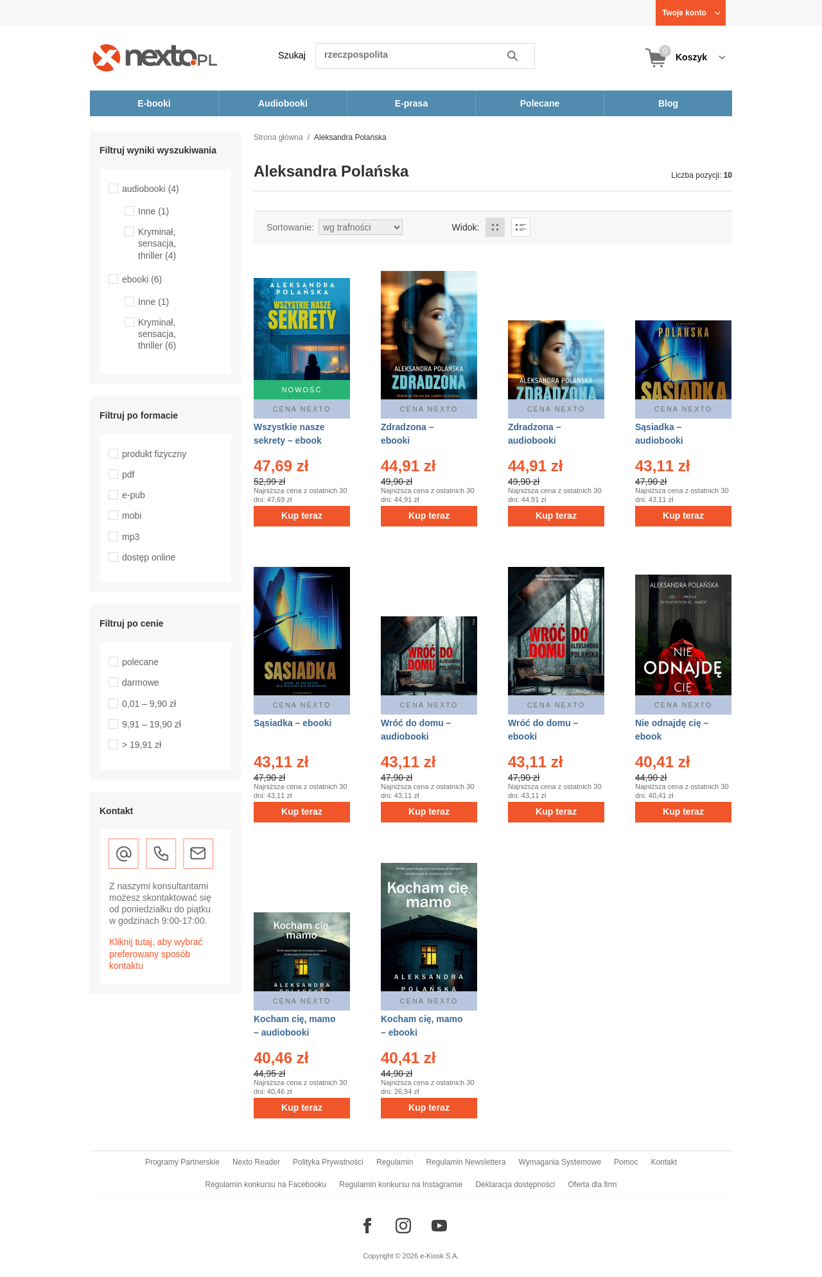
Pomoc (626, 1162)
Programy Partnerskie (182, 1162)
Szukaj (292, 55)
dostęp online (148, 557)
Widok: (466, 227)
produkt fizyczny (154, 454)
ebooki (142, 279)
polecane (140, 662)
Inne (153, 211)
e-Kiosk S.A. (439, 1256)
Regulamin (394, 1162)
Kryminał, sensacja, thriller (157, 243)
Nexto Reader (256, 1162)
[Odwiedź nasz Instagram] (403, 1225)
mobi (131, 515)
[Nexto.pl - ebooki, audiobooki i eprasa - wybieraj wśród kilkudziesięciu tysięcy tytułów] (155, 57)
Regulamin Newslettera (465, 1162)
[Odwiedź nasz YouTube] (439, 1225)
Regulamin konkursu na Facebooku (266, 1184)
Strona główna (278, 137)
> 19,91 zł (141, 745)
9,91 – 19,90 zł (151, 724)
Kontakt (664, 1162)
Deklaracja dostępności (515, 1184)
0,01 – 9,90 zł (149, 704)
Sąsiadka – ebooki (292, 723)
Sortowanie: (290, 227)
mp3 (130, 537)
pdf (128, 474)
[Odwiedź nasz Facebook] (367, 1225)
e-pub (133, 495)
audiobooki (150, 189)
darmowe (140, 682)
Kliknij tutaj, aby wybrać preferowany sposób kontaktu (156, 953)
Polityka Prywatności (328, 1162)
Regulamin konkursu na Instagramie (400, 1184)
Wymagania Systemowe (559, 1162)
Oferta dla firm (592, 1184)
